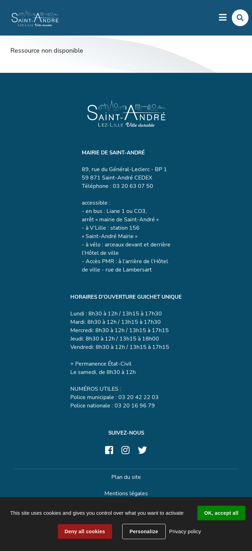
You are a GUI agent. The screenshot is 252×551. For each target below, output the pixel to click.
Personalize (143, 531)
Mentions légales (126, 493)
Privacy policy (185, 531)
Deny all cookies (85, 531)
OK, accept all (221, 513)
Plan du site (126, 477)
